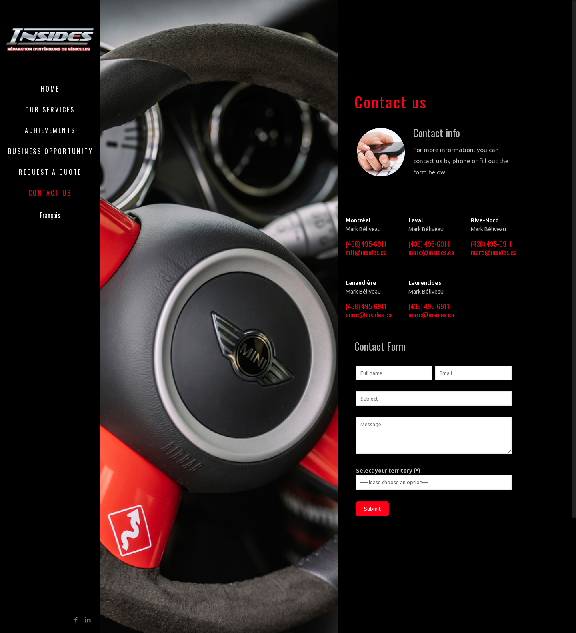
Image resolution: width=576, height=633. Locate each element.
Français (50, 215)
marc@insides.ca (431, 252)
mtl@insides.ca (366, 252)
